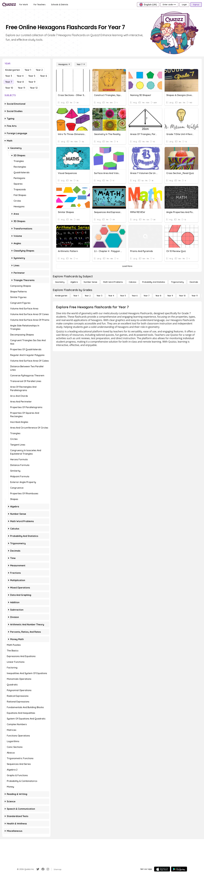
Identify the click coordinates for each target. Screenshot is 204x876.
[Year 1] (76, 295)
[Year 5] (123, 295)
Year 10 (9, 87)
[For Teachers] (39, 4)
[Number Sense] (90, 282)
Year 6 (43, 75)
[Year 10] (182, 295)
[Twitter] (37, 869)
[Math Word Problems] (113, 282)
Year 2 (39, 69)
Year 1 (28, 69)
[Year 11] (194, 295)
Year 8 (20, 81)
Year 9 (31, 81)
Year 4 (20, 75)
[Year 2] (87, 295)
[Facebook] (43, 869)
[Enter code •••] (169, 4)
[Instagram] (48, 869)
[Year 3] (99, 295)
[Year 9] (170, 295)
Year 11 (21, 87)
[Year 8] (158, 295)
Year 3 (8, 75)
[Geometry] (60, 282)
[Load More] (127, 266)
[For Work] (23, 4)
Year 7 (8, 81)
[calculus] (132, 282)
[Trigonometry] (177, 282)
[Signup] (196, 4)
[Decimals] (193, 282)
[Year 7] (80, 64)
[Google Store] (179, 869)
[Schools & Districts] (59, 4)
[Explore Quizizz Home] (9, 4)
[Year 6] (134, 295)
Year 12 (34, 87)
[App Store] (162, 869)
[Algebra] (74, 282)
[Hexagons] (64, 64)
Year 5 (31, 75)
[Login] (184, 4)
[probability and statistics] (153, 282)
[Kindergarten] (61, 295)
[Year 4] (111, 295)
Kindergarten (12, 69)
